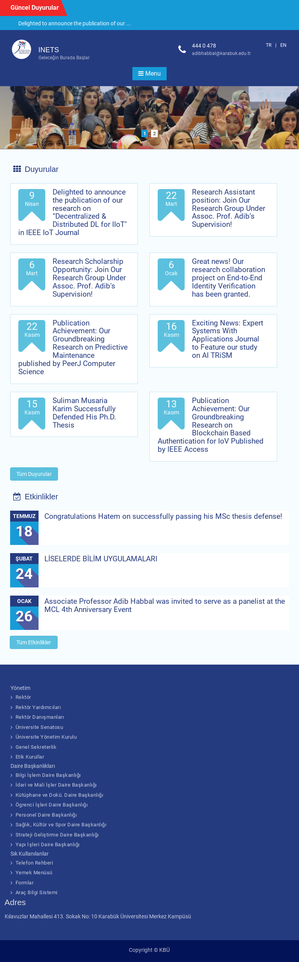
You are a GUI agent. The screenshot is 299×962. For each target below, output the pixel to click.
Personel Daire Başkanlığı (46, 815)
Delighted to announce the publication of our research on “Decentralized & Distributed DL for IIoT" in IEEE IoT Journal (72, 212)
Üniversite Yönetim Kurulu (46, 737)
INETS (49, 50)
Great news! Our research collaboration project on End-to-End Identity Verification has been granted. (228, 278)
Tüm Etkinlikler (33, 642)
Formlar (25, 883)
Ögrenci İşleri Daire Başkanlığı (52, 805)
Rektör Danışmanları (40, 717)
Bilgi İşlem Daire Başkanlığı (48, 775)
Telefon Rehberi (34, 863)
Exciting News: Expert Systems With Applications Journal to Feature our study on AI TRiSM (227, 339)
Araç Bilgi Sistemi (37, 892)
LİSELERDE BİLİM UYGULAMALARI (100, 558)
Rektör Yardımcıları (38, 707)
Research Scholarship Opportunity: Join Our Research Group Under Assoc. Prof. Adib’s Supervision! (89, 278)
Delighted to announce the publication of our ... (74, 23)
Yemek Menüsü (34, 872)
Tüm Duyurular (34, 474)
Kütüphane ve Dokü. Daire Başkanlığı (60, 795)
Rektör (23, 697)
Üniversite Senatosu (39, 727)
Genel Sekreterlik (36, 747)
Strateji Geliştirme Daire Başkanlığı (57, 835)
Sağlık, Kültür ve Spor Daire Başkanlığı (61, 825)
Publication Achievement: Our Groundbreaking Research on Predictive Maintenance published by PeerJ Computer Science (73, 347)
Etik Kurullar (30, 757)
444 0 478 (204, 45)
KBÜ (164, 950)
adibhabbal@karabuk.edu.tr (221, 53)
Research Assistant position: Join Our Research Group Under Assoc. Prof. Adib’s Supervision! (228, 208)
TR (268, 45)
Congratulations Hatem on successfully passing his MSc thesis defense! (163, 516)
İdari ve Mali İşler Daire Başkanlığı (56, 785)
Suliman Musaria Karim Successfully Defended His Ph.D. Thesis (84, 413)
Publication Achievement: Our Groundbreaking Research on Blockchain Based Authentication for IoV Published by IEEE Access (211, 425)
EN (283, 45)
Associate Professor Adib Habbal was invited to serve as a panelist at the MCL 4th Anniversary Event (164, 605)
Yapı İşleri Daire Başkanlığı (48, 844)
